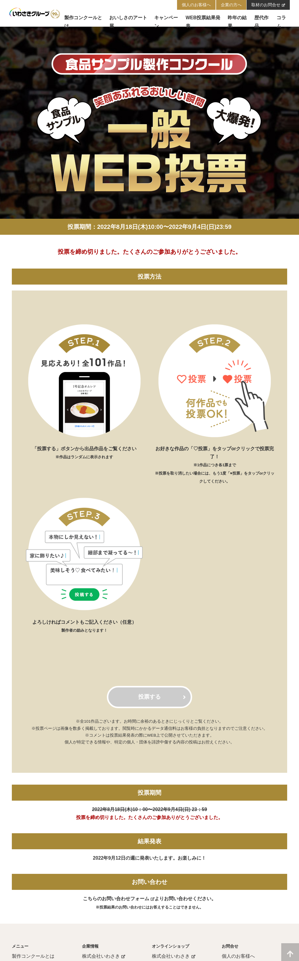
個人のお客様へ (238, 956)
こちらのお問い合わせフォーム (119, 898)
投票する (162, 697)
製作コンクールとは (33, 956)
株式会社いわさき (104, 956)
